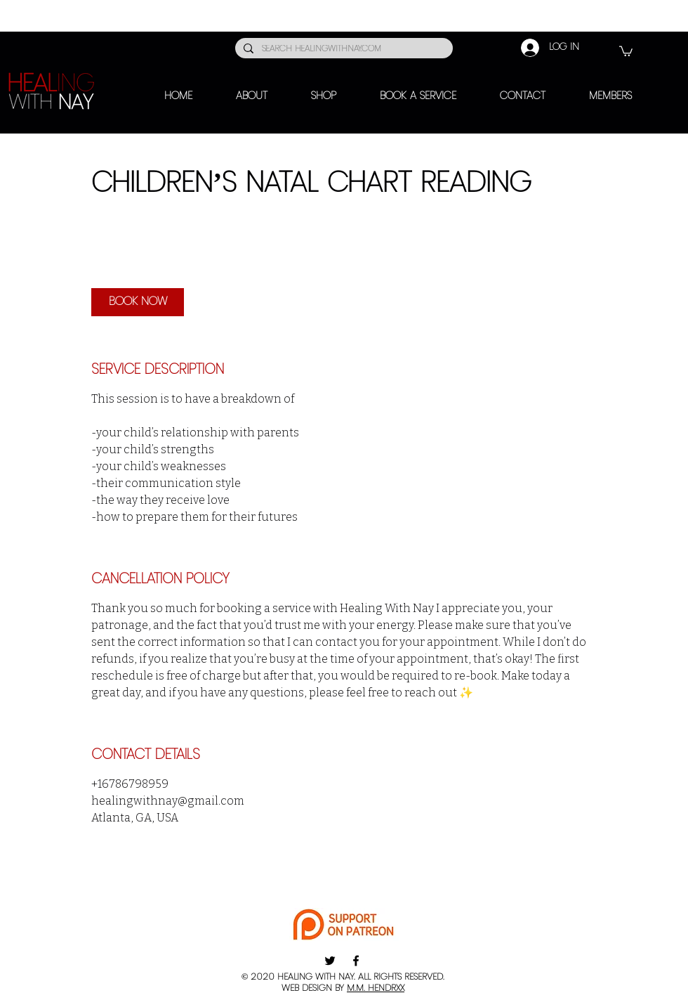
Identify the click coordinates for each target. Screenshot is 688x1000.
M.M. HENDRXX (375, 988)
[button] (626, 50)
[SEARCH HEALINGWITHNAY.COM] (342, 49)
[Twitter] (330, 961)
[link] (137, 302)
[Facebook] (356, 961)
